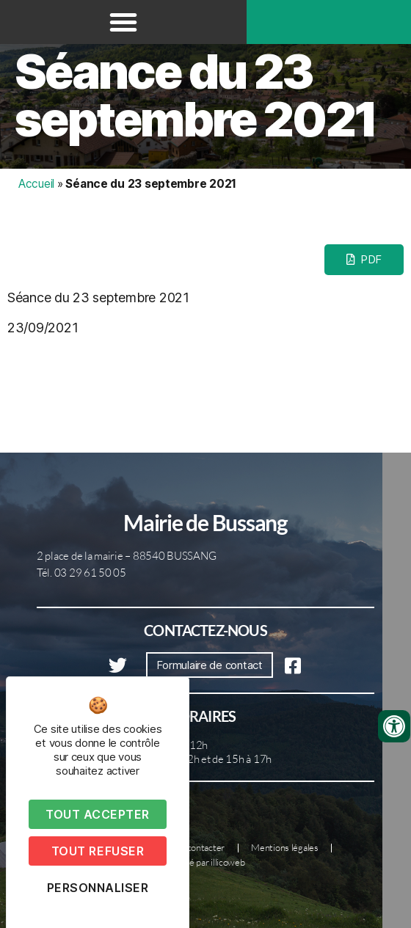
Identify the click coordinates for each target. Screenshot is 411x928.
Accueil (36, 184)
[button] (123, 22)
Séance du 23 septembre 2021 (196, 95)
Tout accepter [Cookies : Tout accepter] (98, 814)
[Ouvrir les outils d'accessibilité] (394, 726)
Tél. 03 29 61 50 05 (81, 573)
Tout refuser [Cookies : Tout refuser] (97, 851)
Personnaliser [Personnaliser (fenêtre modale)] (98, 887)
